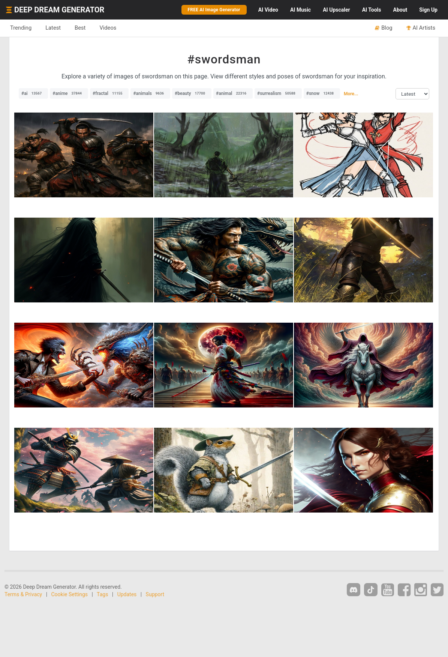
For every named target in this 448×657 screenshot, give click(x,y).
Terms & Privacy (23, 594)
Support (155, 594)
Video (268, 10)
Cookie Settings (69, 594)
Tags (102, 594)
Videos (107, 27)
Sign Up (428, 10)
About (400, 10)
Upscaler (336, 10)
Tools (371, 10)
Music (300, 10)
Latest (53, 27)
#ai (33, 93)
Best (80, 27)
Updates (127, 594)
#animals (150, 93)
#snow (321, 93)
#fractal (109, 93)
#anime (68, 93)
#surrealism (278, 93)
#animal (233, 93)
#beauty (192, 93)
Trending (20, 27)
